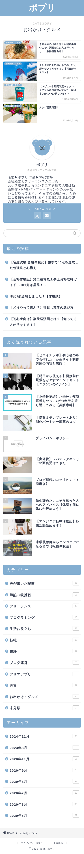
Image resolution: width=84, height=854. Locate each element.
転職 (44, 640)
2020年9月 (44, 770)
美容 (44, 685)
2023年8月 (44, 747)
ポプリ (42, 7)
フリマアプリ (44, 674)
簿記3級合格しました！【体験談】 (36, 296)
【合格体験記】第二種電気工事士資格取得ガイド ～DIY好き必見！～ (43, 282)
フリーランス (44, 606)
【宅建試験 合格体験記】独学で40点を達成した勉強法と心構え (44, 265)
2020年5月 (44, 815)
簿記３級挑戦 (44, 594)
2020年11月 (44, 758)
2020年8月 (44, 781)
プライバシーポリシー (33, 843)
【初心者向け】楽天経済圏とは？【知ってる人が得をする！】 (43, 322)
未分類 (44, 707)
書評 (44, 651)
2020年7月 (44, 792)
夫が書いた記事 (44, 583)
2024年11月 (44, 736)
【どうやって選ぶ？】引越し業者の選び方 (41, 307)
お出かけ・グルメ (44, 696)
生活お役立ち (44, 628)
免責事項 (58, 843)
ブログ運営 (44, 662)
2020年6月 (44, 804)
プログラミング (44, 617)
